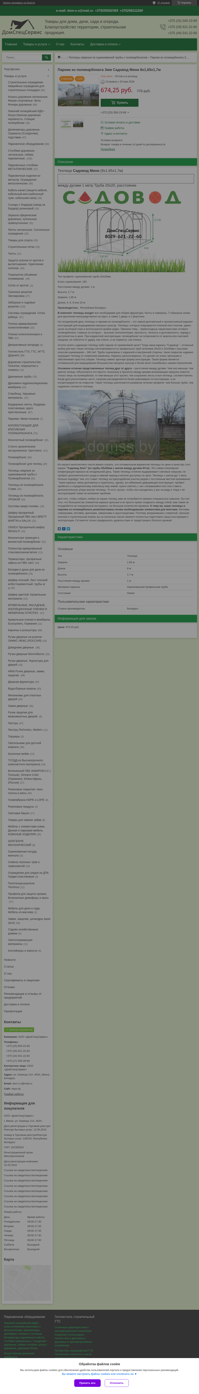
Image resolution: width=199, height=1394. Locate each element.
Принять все (87, 1382)
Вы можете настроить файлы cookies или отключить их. (98, 1374)
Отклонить (117, 1382)
